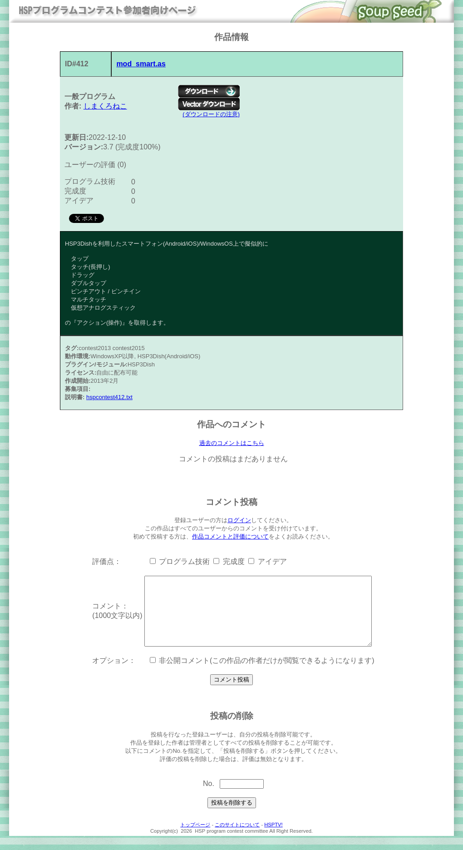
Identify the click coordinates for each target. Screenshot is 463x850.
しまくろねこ (105, 106)
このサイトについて (237, 838)
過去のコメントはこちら (231, 443)
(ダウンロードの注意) (211, 114)
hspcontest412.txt (109, 397)
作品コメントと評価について (230, 537)
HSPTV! (273, 838)
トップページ (195, 838)
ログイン (239, 520)
